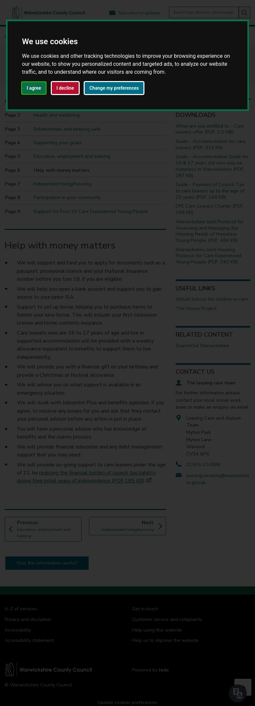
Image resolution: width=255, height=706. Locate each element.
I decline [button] (65, 88)
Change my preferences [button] (114, 88)
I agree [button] (34, 88)
